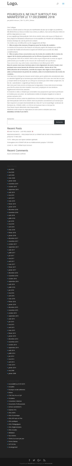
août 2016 (12, 284)
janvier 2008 (12, 373)
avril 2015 (11, 327)
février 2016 (12, 301)
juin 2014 (11, 356)
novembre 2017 (13, 241)
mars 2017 (12, 264)
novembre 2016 (13, 276)
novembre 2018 (13, 212)
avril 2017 (11, 261)
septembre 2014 (13, 347)
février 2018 (12, 232)
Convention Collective (15, 401)
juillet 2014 (12, 353)
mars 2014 (12, 365)
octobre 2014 (13, 345)
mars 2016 (12, 299)
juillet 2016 (12, 287)
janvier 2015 (12, 336)
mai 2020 (11, 172)
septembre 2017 (13, 247)
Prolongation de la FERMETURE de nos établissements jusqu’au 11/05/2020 (30, 142)
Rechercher (10, 119)
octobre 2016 (13, 278)
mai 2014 (11, 359)
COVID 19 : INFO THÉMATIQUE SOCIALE (19, 145)
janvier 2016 (12, 304)
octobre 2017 (13, 244)
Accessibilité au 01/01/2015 (17, 384)
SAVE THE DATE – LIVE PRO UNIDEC (20, 131)
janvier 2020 (12, 181)
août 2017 (12, 250)
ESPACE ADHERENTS (15, 407)
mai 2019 (11, 195)
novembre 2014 (13, 342)
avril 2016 (11, 296)
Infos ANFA (12, 413)
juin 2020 (11, 169)
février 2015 (12, 333)
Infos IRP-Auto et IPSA (15, 418)
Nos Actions (12, 436)
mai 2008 (11, 370)
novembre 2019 (13, 184)
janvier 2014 (12, 367)
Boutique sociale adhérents (17, 390)
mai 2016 (11, 293)
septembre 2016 (13, 281)
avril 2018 (11, 227)
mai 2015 (11, 324)
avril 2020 (11, 175)
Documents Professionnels (17, 404)
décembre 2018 (13, 209)
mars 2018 (12, 230)
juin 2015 (11, 321)
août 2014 (12, 350)
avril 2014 (11, 362)
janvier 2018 (12, 235)
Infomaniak (48, 463)
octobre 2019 (13, 186)
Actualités (11, 387)
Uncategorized (13, 447)
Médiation (12, 433)
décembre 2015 (13, 307)
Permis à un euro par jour (16, 438)
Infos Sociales (13, 430)
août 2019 (12, 192)
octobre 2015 (13, 313)
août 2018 (12, 215)
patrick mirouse (14, 20)
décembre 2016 (13, 273)
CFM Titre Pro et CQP (15, 395)
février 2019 (12, 204)
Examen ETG (12, 410)
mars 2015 (12, 330)
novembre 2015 (13, 310)
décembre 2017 (13, 238)
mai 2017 (11, 258)
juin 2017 (11, 255)
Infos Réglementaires (15, 427)
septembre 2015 (13, 316)
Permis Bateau (13, 441)
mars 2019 (12, 201)
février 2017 (12, 267)
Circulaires (12, 398)
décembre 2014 (13, 339)
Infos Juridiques (13, 421)
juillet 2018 (12, 218)
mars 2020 (12, 178)
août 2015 (12, 319)
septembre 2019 (13, 189)
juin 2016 (11, 290)
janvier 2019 (12, 207)
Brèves (32, 20)
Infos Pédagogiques (15, 424)
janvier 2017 (12, 270)
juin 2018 (11, 221)
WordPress (31, 463)
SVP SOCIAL (12, 444)
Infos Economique (14, 415)
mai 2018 (11, 224)
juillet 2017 (12, 253)
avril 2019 (11, 198)
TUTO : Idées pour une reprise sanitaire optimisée (22, 139)
